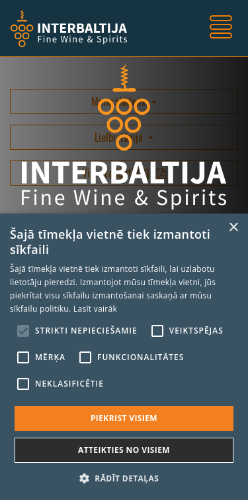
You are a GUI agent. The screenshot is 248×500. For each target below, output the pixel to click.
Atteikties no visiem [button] (124, 450)
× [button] (233, 228)
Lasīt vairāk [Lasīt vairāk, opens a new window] (95, 308)
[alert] (124, 357)
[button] (124, 478)
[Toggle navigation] (221, 28)
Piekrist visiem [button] (124, 418)
